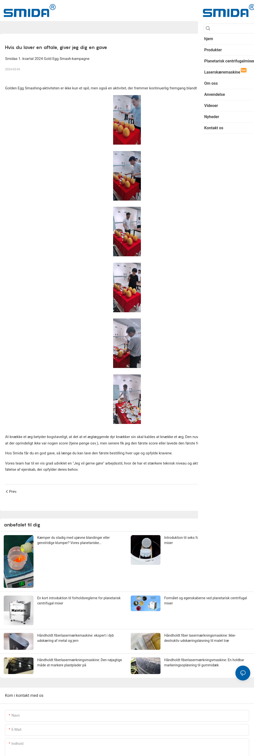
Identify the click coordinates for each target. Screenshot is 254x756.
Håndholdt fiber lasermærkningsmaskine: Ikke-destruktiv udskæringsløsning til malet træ (200, 638)
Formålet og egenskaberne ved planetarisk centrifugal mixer (205, 600)
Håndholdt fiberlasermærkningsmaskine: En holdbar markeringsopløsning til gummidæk (204, 662)
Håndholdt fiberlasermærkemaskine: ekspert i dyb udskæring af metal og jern (75, 638)
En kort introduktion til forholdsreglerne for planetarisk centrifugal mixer (79, 600)
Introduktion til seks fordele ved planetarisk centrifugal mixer (206, 540)
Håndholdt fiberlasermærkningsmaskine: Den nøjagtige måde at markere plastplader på (79, 662)
